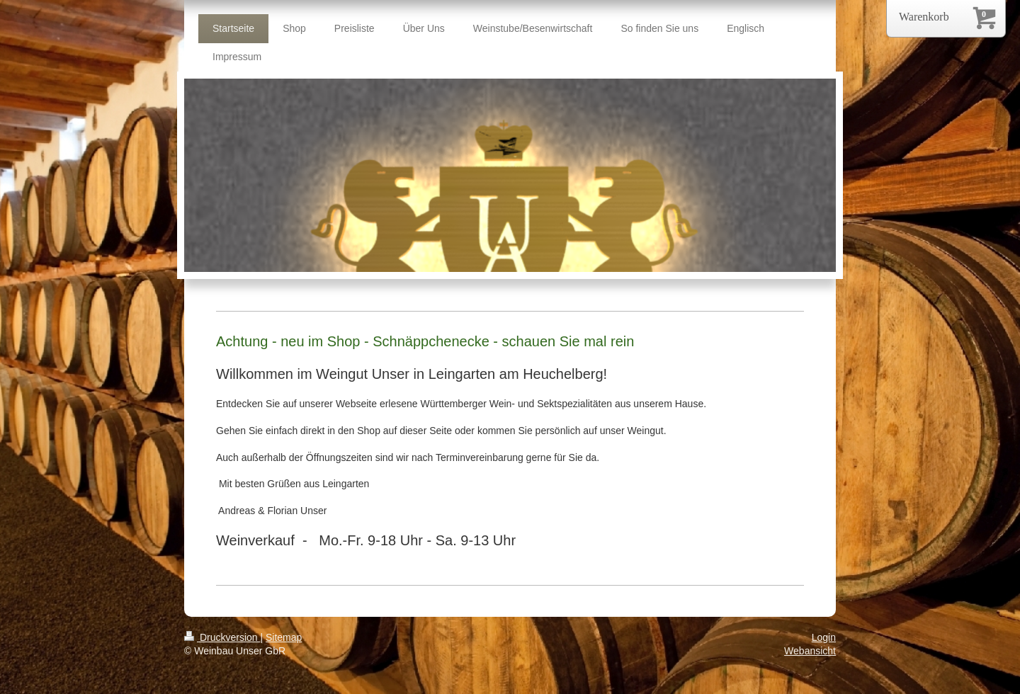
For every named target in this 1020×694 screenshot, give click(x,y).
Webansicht (810, 650)
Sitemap (284, 637)
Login (824, 637)
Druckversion (222, 637)
